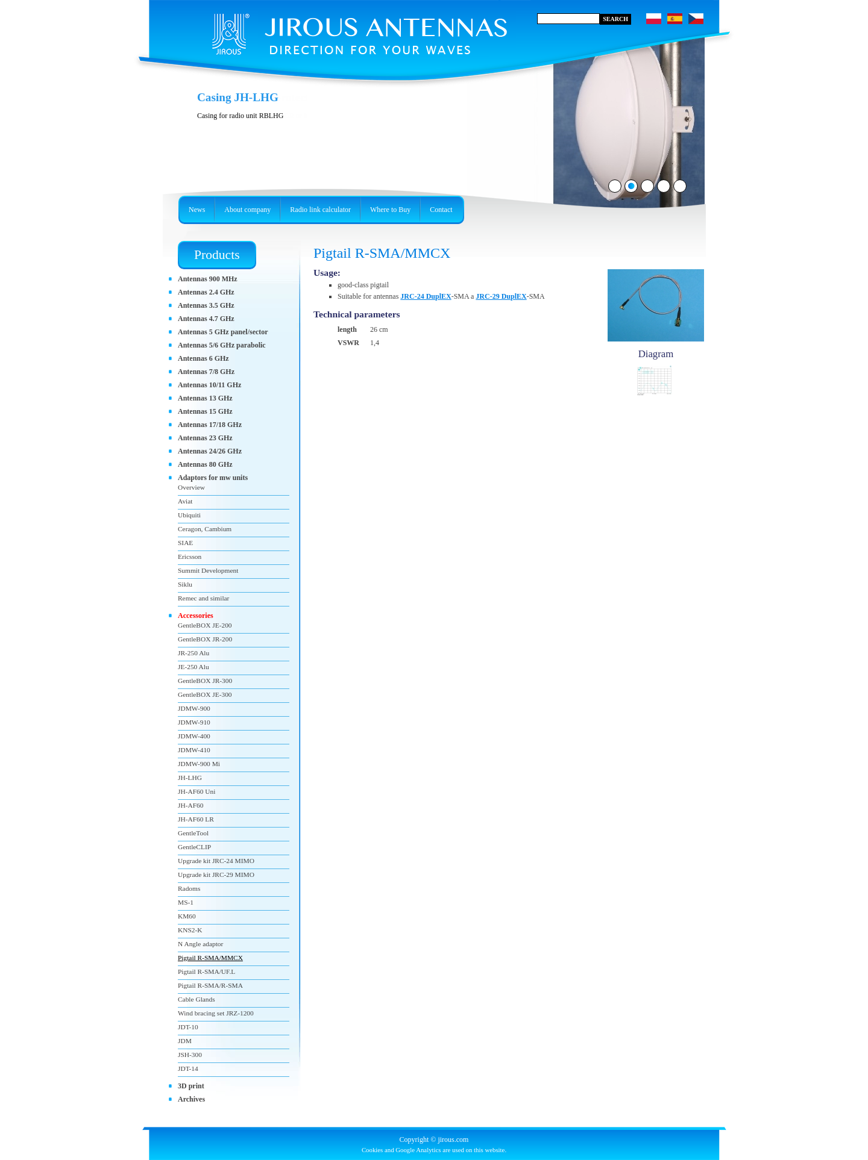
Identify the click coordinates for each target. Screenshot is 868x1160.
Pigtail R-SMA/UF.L (206, 971)
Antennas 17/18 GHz (210, 424)
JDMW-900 (194, 708)
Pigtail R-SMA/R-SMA (210, 985)
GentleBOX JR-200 (205, 639)
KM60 (187, 916)
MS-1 (185, 902)
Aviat (185, 501)
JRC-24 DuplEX (425, 296)
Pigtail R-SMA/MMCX (210, 957)
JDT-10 (188, 1027)
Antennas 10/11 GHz (209, 384)
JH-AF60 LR (196, 819)
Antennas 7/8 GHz (206, 371)
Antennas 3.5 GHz (206, 305)
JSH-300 (190, 1054)
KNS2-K (190, 930)
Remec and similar (203, 598)
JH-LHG (190, 777)
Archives (191, 1099)
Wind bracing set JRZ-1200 (216, 1013)
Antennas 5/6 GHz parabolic (222, 345)
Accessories (195, 615)
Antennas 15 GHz (205, 411)
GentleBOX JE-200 (205, 625)
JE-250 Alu (193, 666)
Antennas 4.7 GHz (206, 318)
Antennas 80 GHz (205, 464)
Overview (191, 487)
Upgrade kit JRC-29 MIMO (216, 874)
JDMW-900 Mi (199, 763)
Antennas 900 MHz (207, 278)
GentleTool (193, 833)
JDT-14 (188, 1068)
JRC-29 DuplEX (501, 296)
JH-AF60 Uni (196, 791)
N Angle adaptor (200, 943)
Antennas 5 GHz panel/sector (223, 331)
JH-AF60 (190, 805)
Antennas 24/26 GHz (210, 451)
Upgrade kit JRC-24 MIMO (216, 860)
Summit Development (208, 570)
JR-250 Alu (193, 652)
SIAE (185, 542)
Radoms (189, 888)
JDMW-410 (194, 749)
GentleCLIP (194, 846)
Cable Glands (196, 999)
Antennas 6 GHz (203, 358)
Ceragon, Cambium (204, 528)
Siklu (185, 584)
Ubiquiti (189, 515)
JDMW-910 (194, 722)
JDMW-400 (194, 736)
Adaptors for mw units (213, 477)
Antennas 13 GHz (205, 398)
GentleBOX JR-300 (205, 680)
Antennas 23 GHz (205, 437)
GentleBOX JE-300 (205, 694)
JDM (185, 1040)
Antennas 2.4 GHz (206, 292)
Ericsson (189, 556)
